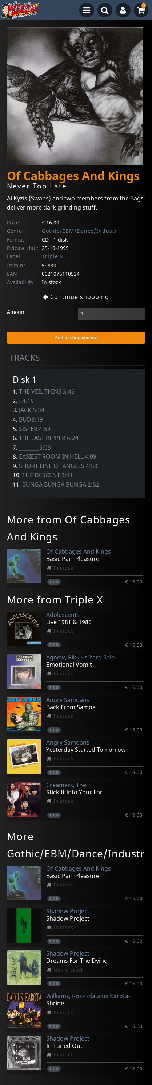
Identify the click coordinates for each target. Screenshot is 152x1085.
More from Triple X (55, 599)
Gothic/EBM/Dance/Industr (79, 230)
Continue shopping (76, 297)
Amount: (17, 311)
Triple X (52, 256)
